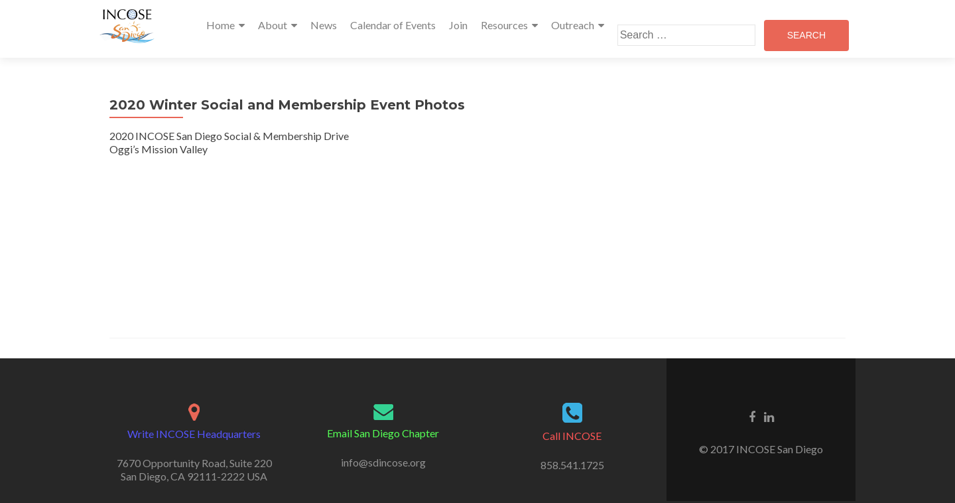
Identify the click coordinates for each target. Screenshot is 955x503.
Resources (504, 25)
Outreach (572, 25)
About (272, 25)
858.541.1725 (572, 465)
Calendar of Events (393, 25)
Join (458, 25)
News (323, 25)
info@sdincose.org (383, 462)
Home (220, 25)
